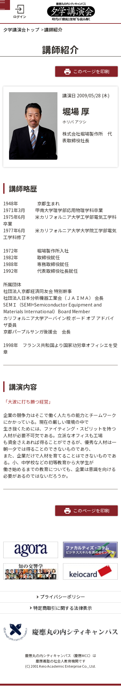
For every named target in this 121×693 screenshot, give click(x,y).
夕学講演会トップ (21, 29)
